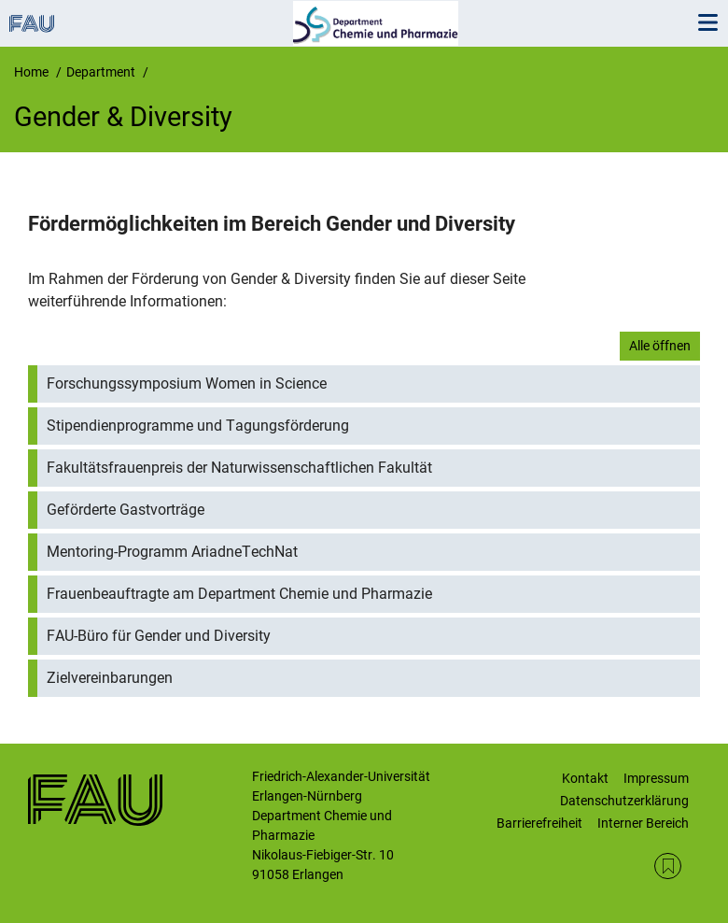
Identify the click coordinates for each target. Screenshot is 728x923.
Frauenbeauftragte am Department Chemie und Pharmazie (239, 594)
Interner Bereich (643, 823)
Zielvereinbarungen (110, 678)
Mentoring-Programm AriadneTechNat (172, 552)
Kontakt (585, 778)
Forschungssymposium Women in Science (187, 383)
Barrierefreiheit (539, 823)
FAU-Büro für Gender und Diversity (159, 636)
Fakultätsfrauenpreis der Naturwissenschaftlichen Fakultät (239, 467)
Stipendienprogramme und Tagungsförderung (198, 425)
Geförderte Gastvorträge (125, 509)
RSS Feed (667, 866)
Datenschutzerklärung (624, 800)
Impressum (656, 778)
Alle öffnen (660, 345)
